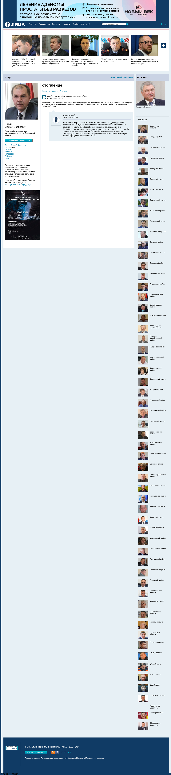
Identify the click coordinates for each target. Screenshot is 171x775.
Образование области (155, 612)
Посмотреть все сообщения (54, 91)
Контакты (81, 758)
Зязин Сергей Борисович (121, 77)
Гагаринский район (157, 347)
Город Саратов (156, 137)
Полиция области (157, 642)
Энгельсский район (157, 211)
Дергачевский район (158, 410)
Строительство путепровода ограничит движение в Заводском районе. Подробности (55, 61)
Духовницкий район (157, 379)
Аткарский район (156, 389)
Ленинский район (157, 158)
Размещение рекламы (95, 758)
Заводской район (157, 169)
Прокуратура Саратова (155, 707)
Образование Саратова (155, 724)
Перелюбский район (158, 570)
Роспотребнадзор (157, 713)
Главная (32, 24)
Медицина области (157, 601)
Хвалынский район (157, 506)
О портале (71, 758)
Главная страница (32, 758)
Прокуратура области (155, 633)
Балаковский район (157, 221)
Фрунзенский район (157, 200)
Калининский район (157, 273)
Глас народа (44, 24)
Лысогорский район (157, 485)
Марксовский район (158, 538)
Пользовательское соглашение (53, 758)
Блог (7, 158)
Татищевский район (158, 496)
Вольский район (156, 242)
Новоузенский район (158, 315)
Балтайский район (157, 421)
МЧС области (155, 664)
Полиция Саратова (157, 696)
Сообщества (78, 24)
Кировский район (156, 179)
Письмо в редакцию (36, 752)
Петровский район (157, 252)
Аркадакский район (157, 400)
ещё (88, 24)
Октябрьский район (157, 148)
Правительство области (156, 592)
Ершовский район (157, 263)
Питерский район (157, 580)
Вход (163, 24)
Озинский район (156, 464)
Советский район (156, 517)
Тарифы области (156, 622)
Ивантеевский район (158, 453)
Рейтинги (56, 24)
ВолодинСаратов (143, 107)
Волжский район (156, 189)
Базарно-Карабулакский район (156, 338)
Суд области (155, 685)
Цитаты (8, 149)
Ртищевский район (157, 284)
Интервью (9, 154)
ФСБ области (155, 675)
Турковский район (157, 527)
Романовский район (158, 549)
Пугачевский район (157, 559)
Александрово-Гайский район (156, 327)
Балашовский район (158, 232)
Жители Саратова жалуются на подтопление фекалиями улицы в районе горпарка (144, 61)
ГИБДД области (156, 653)
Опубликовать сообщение (18, 141)
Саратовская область (155, 127)
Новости (66, 24)
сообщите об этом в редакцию (18, 185)
